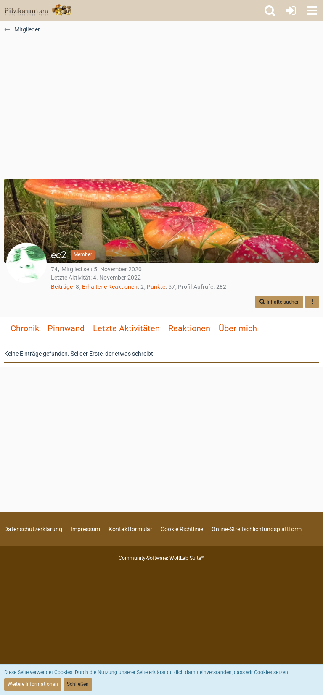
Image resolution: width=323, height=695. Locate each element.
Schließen (78, 684)
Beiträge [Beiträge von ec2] (62, 286)
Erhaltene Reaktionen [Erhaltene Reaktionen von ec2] (110, 286)
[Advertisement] (161, 109)
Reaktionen (189, 328)
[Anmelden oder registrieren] (291, 10)
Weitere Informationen (33, 684)
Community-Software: (161, 558)
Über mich (238, 328)
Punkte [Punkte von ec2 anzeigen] (156, 286)
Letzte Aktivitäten (126, 328)
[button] (312, 10)
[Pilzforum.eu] (38, 10)
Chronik (25, 328)
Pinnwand (66, 328)
